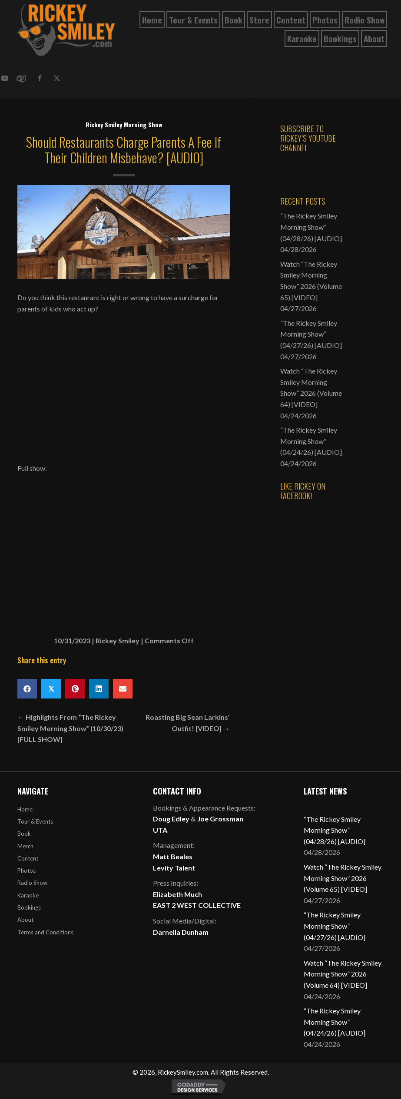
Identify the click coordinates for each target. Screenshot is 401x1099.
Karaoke (28, 895)
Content (27, 858)
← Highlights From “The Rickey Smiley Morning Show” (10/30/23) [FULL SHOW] (70, 728)
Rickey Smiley (117, 640)
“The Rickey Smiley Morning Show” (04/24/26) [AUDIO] (311, 441)
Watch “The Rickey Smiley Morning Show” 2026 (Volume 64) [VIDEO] (342, 974)
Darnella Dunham (181, 932)
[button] (39, 78)
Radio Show (32, 882)
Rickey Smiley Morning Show (124, 124)
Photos (26, 870)
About (25, 919)
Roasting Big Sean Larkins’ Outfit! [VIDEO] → (188, 722)
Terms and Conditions (45, 932)
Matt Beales (172, 856)
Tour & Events (35, 821)
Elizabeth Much (177, 894)
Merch (25, 846)
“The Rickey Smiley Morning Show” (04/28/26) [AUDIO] (311, 227)
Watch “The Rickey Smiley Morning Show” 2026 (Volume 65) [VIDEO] (342, 878)
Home (25, 809)
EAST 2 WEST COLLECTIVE (197, 905)
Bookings (29, 907)
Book (24, 833)
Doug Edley (171, 818)
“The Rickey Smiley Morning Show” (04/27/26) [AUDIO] (311, 334)
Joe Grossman (220, 818)
